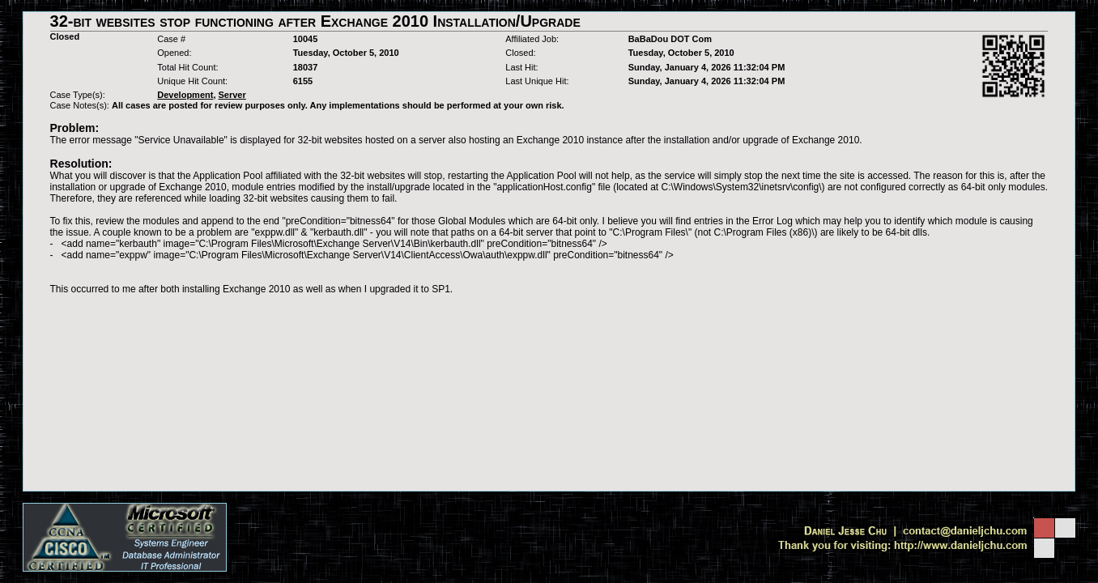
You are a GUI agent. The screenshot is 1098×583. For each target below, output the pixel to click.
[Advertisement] (549, 330)
